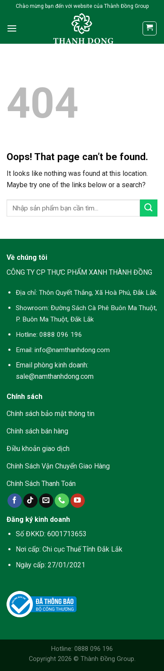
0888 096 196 (60, 335)
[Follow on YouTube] (77, 500)
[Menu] (12, 28)
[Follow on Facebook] (14, 500)
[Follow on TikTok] (30, 500)
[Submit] (148, 208)
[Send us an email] (46, 500)
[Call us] (62, 500)
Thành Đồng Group (107, 659)
